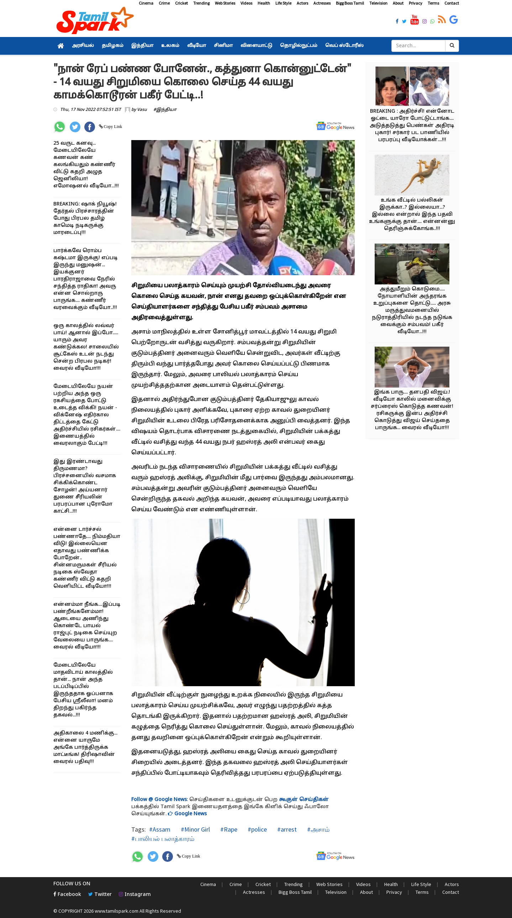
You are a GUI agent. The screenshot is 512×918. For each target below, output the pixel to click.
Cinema (146, 3)
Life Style (283, 3)
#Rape (228, 829)
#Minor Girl (194, 829)
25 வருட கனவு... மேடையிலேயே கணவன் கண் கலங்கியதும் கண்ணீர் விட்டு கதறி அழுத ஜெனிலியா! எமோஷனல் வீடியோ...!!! (86, 164)
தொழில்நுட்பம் (298, 46)
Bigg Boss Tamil (350, 3)
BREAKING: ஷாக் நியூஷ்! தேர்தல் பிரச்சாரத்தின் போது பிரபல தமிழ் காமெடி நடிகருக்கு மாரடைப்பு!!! (85, 218)
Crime (164, 3)
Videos (246, 3)
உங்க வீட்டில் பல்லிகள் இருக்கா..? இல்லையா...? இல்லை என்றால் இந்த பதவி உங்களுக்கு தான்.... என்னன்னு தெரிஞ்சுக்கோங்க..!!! (412, 214)
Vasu (142, 109)
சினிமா (223, 46)
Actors (302, 3)
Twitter (100, 895)
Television (378, 3)
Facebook (67, 895)
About (398, 3)
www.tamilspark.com (116, 911)
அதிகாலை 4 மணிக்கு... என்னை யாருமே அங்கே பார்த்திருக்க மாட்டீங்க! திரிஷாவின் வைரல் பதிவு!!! (85, 747)
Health (264, 3)
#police (256, 829)
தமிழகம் (112, 46)
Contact (451, 3)
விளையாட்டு (256, 46)
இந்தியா (142, 46)
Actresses (322, 3)
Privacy (415, 3)
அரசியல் (83, 46)
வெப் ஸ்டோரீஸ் (344, 46)
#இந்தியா (164, 109)
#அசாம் (317, 829)
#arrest (286, 829)
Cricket (181, 3)
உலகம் (170, 46)
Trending (201, 3)
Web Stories (225, 3)
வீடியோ (196, 46)
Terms (433, 3)
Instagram (135, 895)
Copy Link (112, 126)
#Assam (159, 829)
